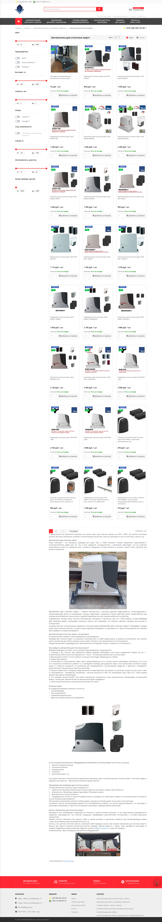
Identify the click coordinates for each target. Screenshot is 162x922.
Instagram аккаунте (100, 828)
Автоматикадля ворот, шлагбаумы (56, 21)
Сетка (129, 38)
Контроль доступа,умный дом (102, 21)
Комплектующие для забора (107, 912)
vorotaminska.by (26, 919)
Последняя (74, 531)
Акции (73, 899)
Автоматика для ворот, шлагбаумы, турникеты (49, 28)
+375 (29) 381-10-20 (135, 28)
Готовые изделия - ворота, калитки (109, 905)
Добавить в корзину (68, 95)
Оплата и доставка (103, 16)
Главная (18, 28)
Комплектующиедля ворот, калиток (33, 21)
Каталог (27, 28)
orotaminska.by (68, 861)
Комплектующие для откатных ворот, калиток (113, 899)
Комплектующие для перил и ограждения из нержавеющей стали (120, 915)
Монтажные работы (120, 16)
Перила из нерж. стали (135, 21)
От (21, 44)
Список (140, 38)
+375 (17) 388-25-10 (57, 901)
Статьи (132, 16)
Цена (111, 37)
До (36, 44)
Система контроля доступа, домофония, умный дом (115, 909)
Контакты (141, 16)
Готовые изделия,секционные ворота (80, 21)
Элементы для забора (120, 21)
